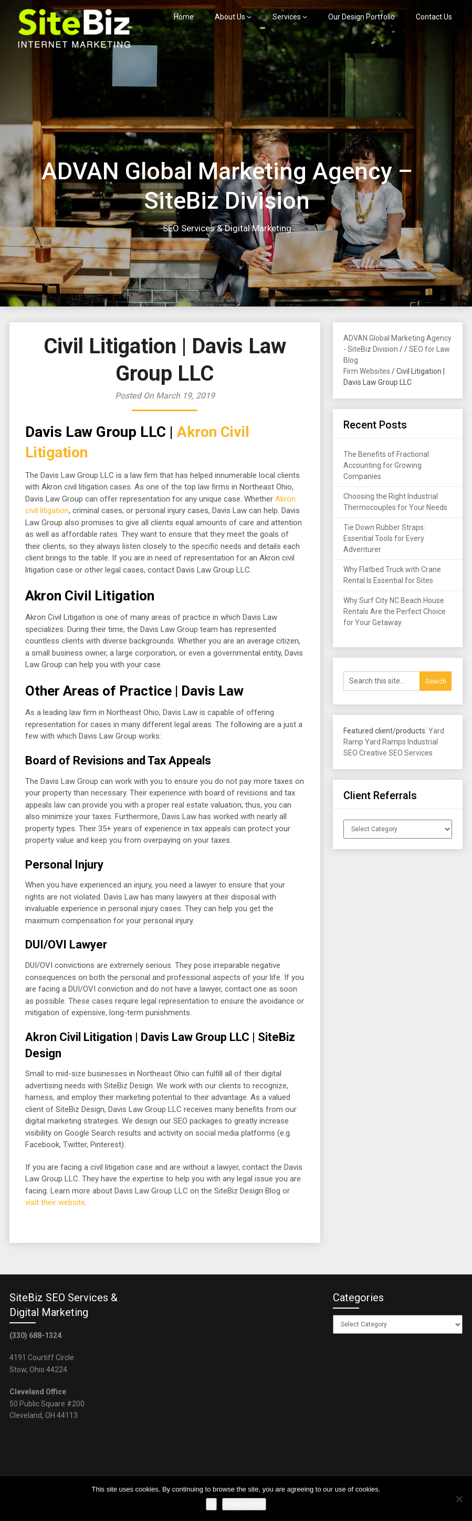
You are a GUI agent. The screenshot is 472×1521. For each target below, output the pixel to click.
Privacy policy (244, 1504)
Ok (211, 1504)
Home (184, 17)
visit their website (55, 1202)
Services (286, 17)
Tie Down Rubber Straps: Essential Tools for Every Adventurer (384, 538)
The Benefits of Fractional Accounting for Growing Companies (386, 465)
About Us (230, 17)
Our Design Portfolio (361, 17)
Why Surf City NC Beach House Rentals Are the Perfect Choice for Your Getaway (394, 611)
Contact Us (434, 17)
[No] (459, 1499)
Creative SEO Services (396, 753)
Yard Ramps (385, 742)
